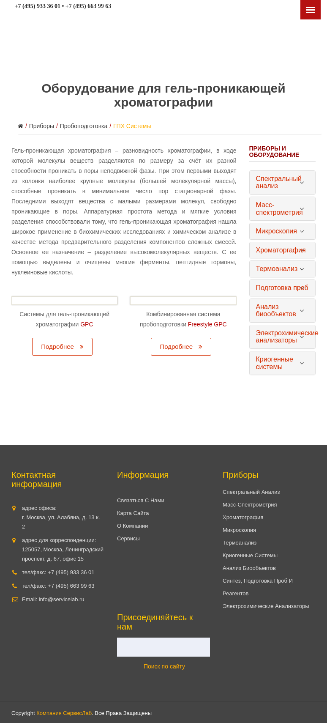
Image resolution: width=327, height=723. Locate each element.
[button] (282, 182)
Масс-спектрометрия (250, 504)
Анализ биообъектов (249, 568)
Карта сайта (133, 513)
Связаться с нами (140, 500)
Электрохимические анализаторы (266, 606)
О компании (132, 526)
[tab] (283, 182)
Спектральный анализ (251, 492)
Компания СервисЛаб (64, 713)
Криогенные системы (250, 555)
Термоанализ (239, 543)
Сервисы (128, 538)
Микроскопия (239, 530)
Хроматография (243, 517)
